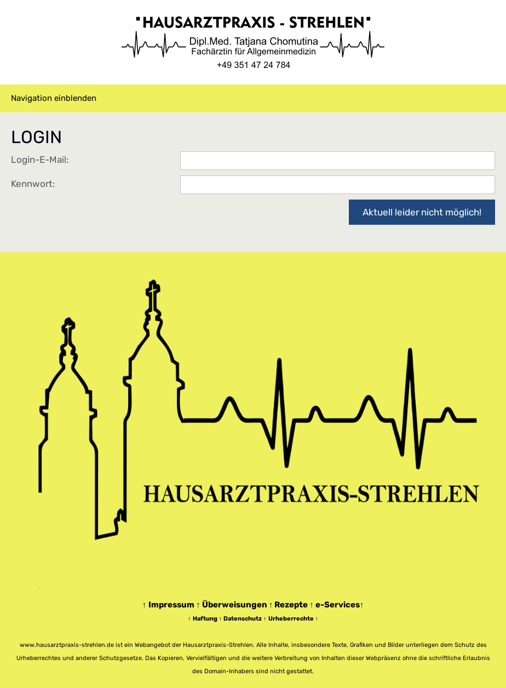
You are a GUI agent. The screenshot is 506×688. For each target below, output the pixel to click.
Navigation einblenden (53, 98)
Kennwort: (33, 183)
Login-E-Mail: (39, 159)
